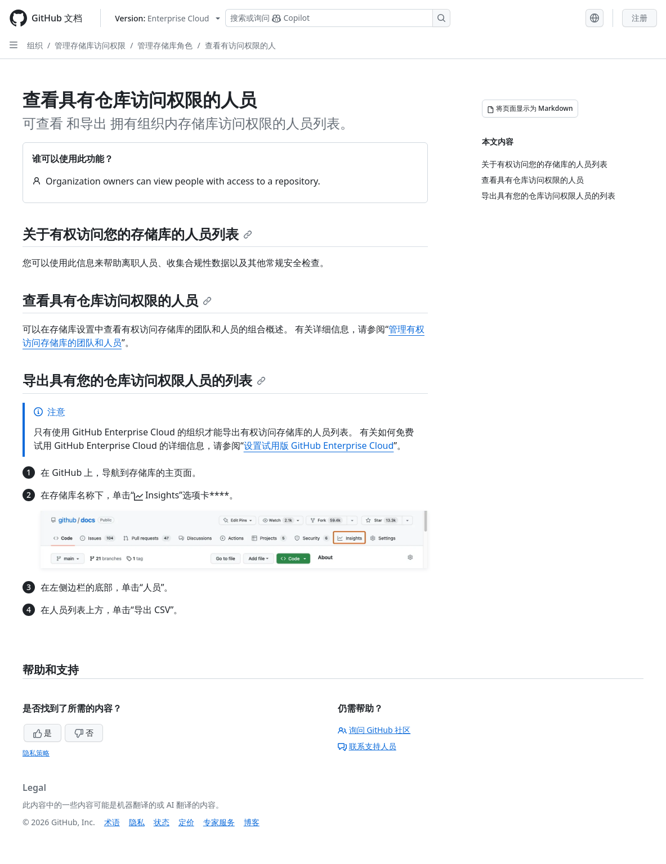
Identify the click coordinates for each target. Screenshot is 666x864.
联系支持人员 (367, 746)
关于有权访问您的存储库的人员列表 (137, 233)
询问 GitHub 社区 (374, 729)
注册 (639, 17)
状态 (161, 822)
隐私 (137, 822)
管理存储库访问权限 (90, 45)
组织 (35, 45)
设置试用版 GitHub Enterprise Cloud (319, 445)
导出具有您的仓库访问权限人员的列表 (144, 380)
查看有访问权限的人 (240, 45)
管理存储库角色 (165, 45)
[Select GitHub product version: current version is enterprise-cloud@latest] (167, 18)
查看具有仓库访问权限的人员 (117, 300)
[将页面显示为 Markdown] (530, 109)
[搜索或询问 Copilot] (337, 18)
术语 (112, 822)
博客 (252, 822)
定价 (186, 822)
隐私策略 (36, 753)
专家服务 (219, 822)
